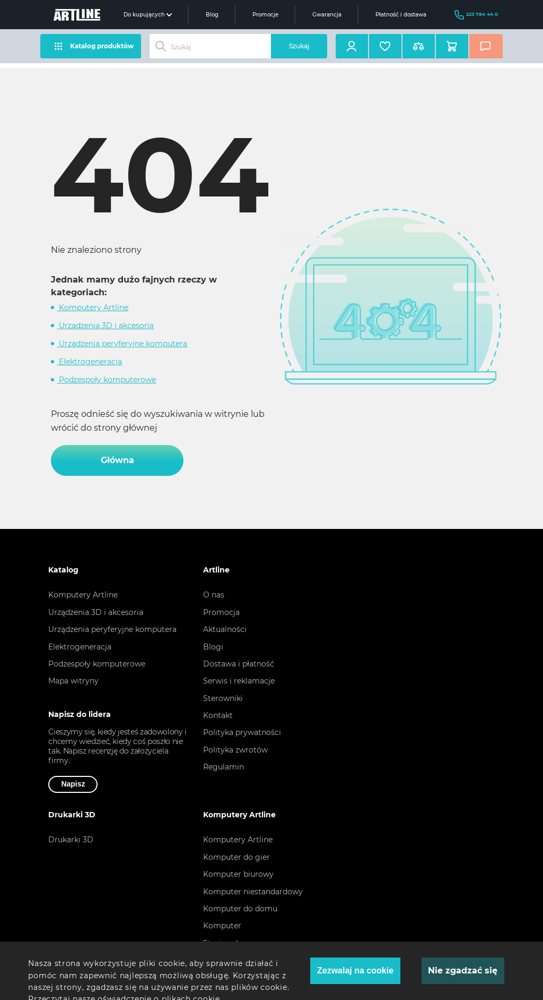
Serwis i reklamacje (239, 681)
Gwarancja (326, 14)
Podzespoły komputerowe (106, 379)
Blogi (213, 647)
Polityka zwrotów (235, 750)
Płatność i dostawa (400, 14)
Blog (212, 14)
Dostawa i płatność (238, 664)
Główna (117, 460)
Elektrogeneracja (89, 361)
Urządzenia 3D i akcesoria (105, 325)
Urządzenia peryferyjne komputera (122, 343)
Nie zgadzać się (462, 970)
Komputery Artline (92, 307)
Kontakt (218, 715)
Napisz (73, 784)
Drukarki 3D (70, 839)
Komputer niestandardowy (253, 891)
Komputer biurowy (238, 874)
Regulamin (223, 767)
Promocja (221, 612)
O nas (213, 595)
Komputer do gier (236, 857)
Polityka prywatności (242, 732)
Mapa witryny (73, 681)
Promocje (265, 14)
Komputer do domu (240, 908)
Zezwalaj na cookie (355, 970)
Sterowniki (223, 698)
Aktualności (225, 629)
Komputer (222, 925)
